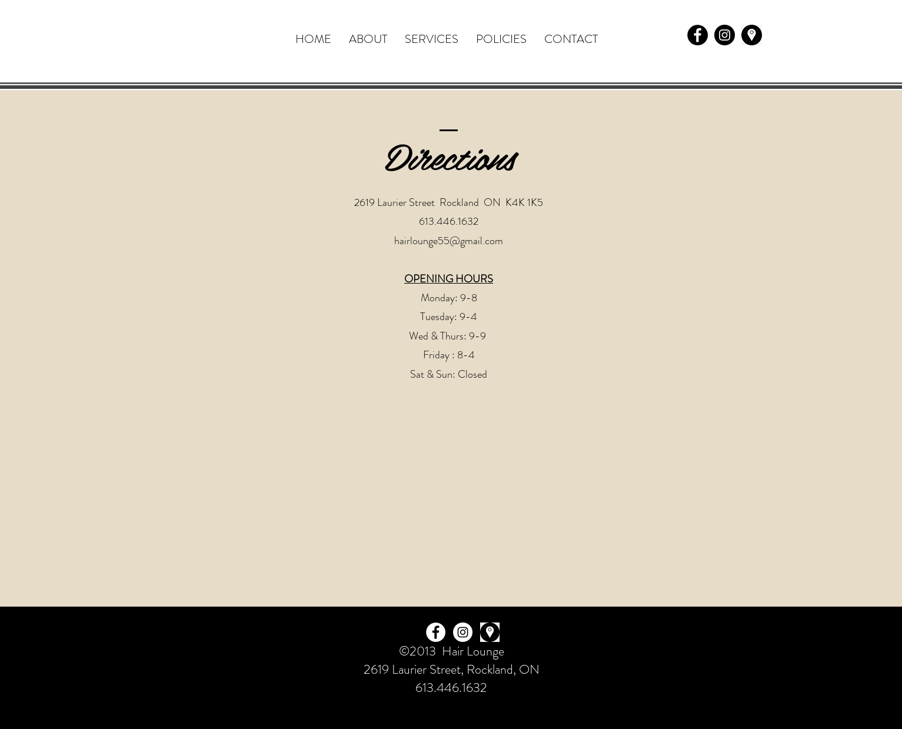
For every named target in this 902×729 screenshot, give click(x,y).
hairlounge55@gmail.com (448, 240)
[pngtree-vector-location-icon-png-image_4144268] (751, 35)
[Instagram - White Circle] (462, 632)
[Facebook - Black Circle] (697, 35)
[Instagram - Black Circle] (724, 35)
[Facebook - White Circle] (435, 632)
